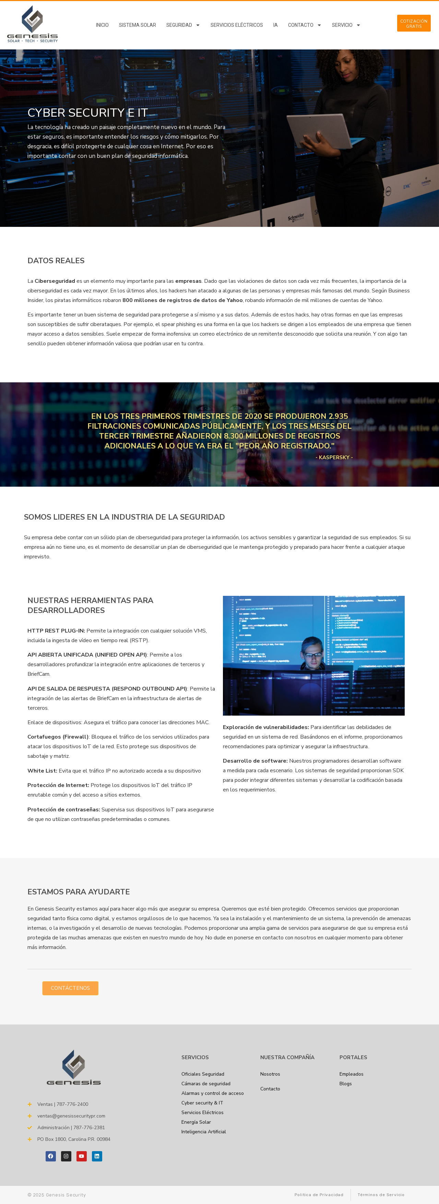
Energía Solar (196, 1122)
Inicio (102, 25)
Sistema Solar (137, 25)
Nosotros (270, 1074)
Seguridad (183, 25)
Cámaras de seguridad (205, 1083)
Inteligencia (203, 1131)
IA (275, 25)
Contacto (305, 25)
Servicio (346, 25)
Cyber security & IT (202, 1103)
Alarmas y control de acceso (212, 1093)
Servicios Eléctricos (237, 25)
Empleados (352, 1074)
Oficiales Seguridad (202, 1074)
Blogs (346, 1083)
